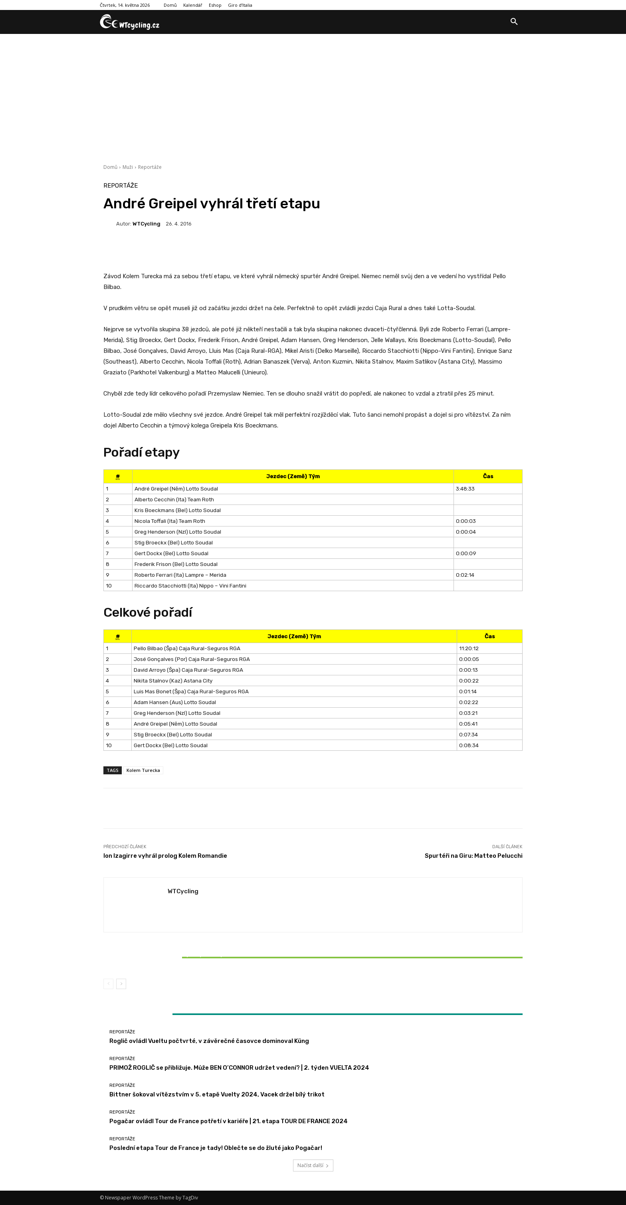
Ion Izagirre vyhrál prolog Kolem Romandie (165, 855)
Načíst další (313, 1165)
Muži (128, 167)
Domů (110, 167)
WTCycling (146, 223)
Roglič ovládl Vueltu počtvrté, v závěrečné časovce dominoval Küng (209, 1041)
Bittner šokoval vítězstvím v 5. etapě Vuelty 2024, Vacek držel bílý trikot (172, 957)
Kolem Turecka (143, 770)
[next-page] (121, 984)
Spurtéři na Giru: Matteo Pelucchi (474, 855)
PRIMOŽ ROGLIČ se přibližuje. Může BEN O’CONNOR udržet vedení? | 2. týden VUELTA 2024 (239, 1067)
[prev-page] (108, 984)
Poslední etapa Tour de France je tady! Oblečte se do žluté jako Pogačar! (215, 1148)
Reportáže (150, 167)
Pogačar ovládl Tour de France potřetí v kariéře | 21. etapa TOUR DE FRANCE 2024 (228, 1121)
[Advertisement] (313, 94)
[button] (514, 22)
